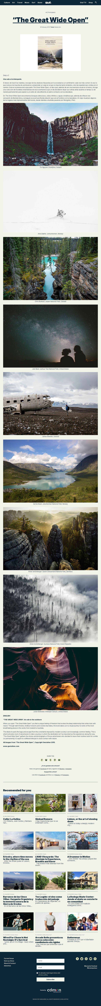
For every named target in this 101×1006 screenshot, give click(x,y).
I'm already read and (48, 974)
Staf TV (83, 3)
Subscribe (50, 979)
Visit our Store (9, 961)
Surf (33, 3)
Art (13, 3)
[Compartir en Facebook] (41, 761)
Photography (51, 12)
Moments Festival (90, 966)
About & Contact (10, 963)
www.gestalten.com (11, 746)
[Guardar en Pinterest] (54, 761)
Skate (40, 3)
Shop (91, 3)
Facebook (43, 769)
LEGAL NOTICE (64, 999)
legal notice (53, 973)
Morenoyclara (92, 968)
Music (27, 3)
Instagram (69, 769)
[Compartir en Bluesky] (46, 761)
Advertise (7, 966)
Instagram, (66, 775)
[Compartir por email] (59, 761)
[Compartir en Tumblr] (50, 761)
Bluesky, (62, 769)
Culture (7, 3)
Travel (19, 3)
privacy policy (43, 975)
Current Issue (9, 958)
